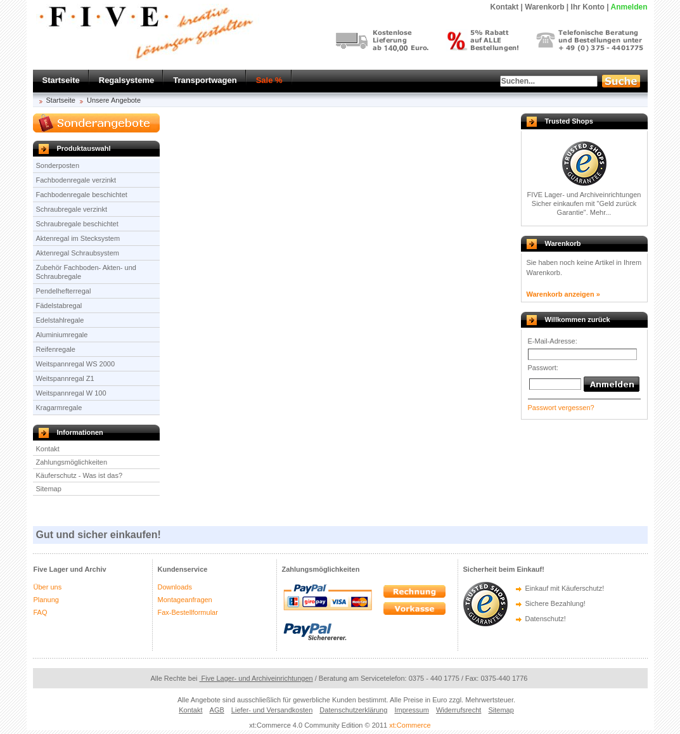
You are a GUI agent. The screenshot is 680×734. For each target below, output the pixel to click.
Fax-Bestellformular (188, 612)
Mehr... (601, 212)
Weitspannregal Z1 (65, 378)
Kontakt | (507, 7)
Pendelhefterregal (63, 291)
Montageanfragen (185, 599)
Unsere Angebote (114, 100)
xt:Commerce (409, 725)
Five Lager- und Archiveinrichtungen (256, 678)
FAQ (41, 612)
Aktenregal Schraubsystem (77, 253)
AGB (217, 710)
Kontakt (48, 449)
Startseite (61, 80)
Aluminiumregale (62, 334)
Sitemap (48, 489)
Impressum (411, 710)
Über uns (48, 587)
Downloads (175, 587)
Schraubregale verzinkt (72, 209)
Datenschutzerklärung (353, 710)
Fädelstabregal (59, 305)
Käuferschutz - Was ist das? (79, 475)
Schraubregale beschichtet (77, 224)
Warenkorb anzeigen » (563, 294)
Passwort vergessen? (561, 407)
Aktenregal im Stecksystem (78, 238)
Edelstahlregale (60, 320)
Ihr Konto (588, 7)
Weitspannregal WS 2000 (75, 364)
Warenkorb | (546, 7)
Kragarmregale (59, 407)
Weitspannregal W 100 (71, 393)
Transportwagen (204, 80)
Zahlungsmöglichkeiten (72, 462)
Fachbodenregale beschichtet (81, 194)
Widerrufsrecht (459, 710)
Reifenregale (55, 349)
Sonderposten (58, 165)
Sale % (269, 80)
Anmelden (628, 7)
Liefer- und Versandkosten (271, 710)
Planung (46, 599)
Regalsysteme (126, 80)
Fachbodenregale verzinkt (76, 180)
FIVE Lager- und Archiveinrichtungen (584, 194)
